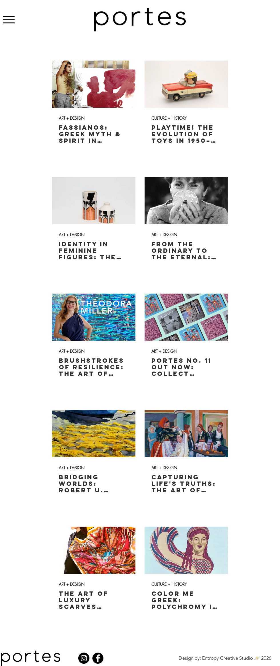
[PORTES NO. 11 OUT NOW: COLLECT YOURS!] (186, 317)
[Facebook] (97, 658)
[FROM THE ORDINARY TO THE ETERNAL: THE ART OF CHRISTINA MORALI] (186, 200)
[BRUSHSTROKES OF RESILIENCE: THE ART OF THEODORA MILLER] (93, 317)
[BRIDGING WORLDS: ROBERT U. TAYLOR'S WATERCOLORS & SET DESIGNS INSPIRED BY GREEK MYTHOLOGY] (93, 433)
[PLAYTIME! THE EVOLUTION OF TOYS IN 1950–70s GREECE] (186, 84)
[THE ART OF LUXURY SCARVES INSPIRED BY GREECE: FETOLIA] (93, 550)
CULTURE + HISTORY (169, 118)
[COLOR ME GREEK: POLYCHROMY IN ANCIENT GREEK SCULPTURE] (186, 550)
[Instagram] (83, 658)
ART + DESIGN (72, 118)
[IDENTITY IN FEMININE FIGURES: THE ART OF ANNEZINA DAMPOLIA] (93, 200)
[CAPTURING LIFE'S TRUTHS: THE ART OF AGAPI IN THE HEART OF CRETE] (186, 433)
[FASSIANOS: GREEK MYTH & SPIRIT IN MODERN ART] (93, 84)
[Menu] (8, 19)
